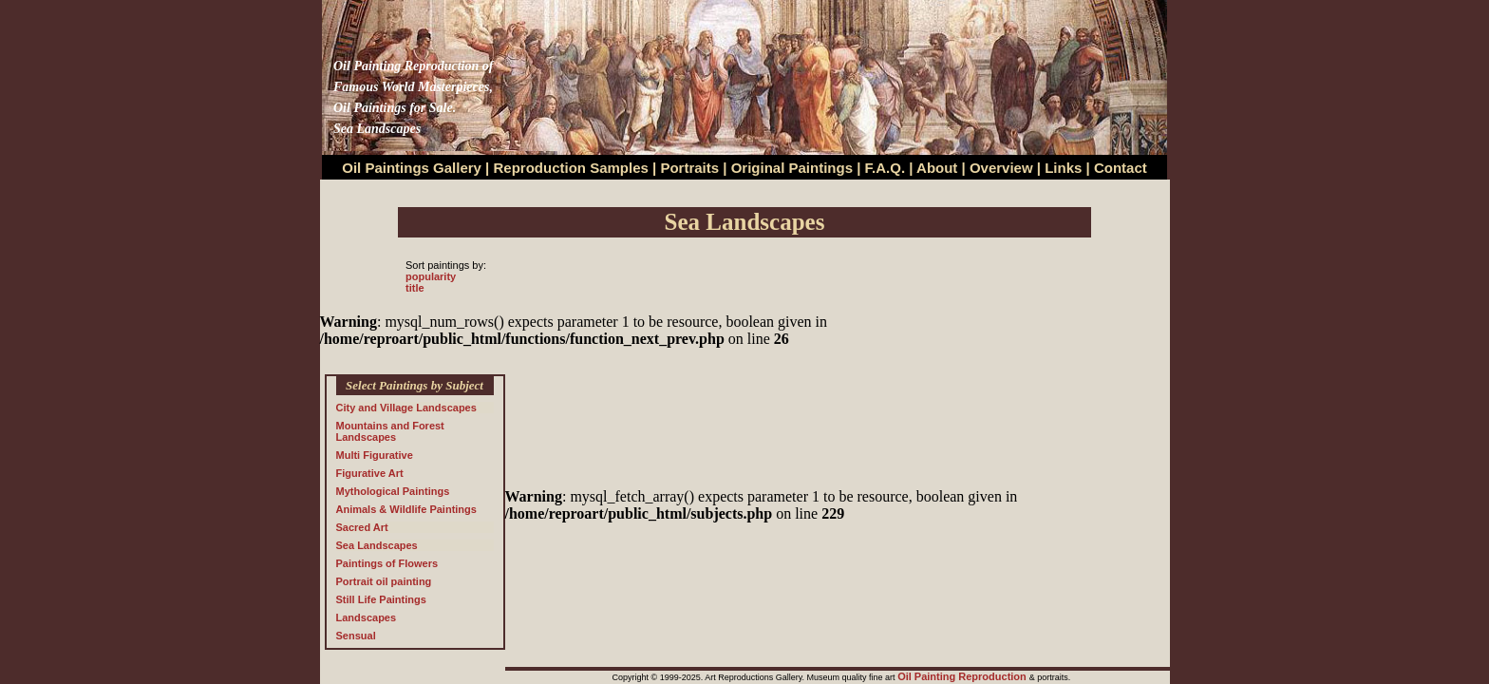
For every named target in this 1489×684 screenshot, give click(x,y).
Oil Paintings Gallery (411, 168)
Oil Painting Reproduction (963, 676)
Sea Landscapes (377, 545)
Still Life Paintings (381, 599)
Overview (1001, 168)
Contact (1120, 168)
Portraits (689, 168)
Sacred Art (362, 527)
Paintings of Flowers (387, 563)
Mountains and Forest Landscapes (390, 431)
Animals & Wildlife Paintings (406, 509)
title (414, 288)
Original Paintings (792, 168)
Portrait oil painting (384, 581)
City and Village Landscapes (406, 407)
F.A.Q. (885, 168)
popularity (430, 276)
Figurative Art (370, 473)
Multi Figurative (374, 455)
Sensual (356, 635)
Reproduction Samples (571, 168)
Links (1065, 168)
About (936, 168)
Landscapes (366, 617)
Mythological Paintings (393, 491)
